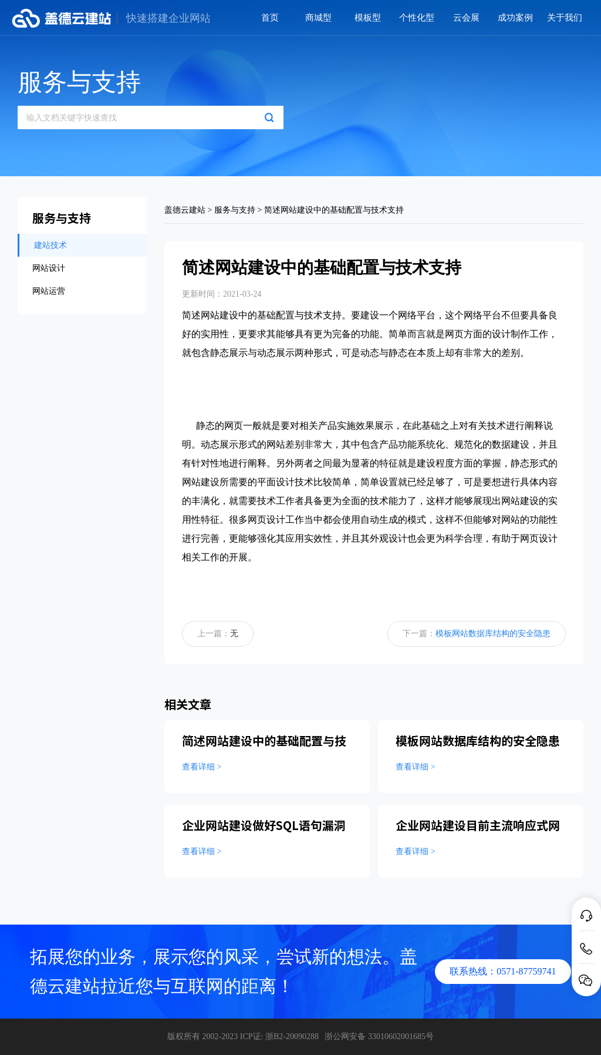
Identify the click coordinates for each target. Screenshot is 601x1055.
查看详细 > (201, 766)
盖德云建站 (184, 210)
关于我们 (564, 17)
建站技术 (50, 245)
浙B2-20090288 (292, 1036)
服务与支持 (234, 210)
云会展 (466, 17)
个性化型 (416, 17)
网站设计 (48, 268)
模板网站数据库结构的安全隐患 (493, 633)
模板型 (367, 17)
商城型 (318, 17)
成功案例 (515, 17)
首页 (270, 17)
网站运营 (48, 291)
